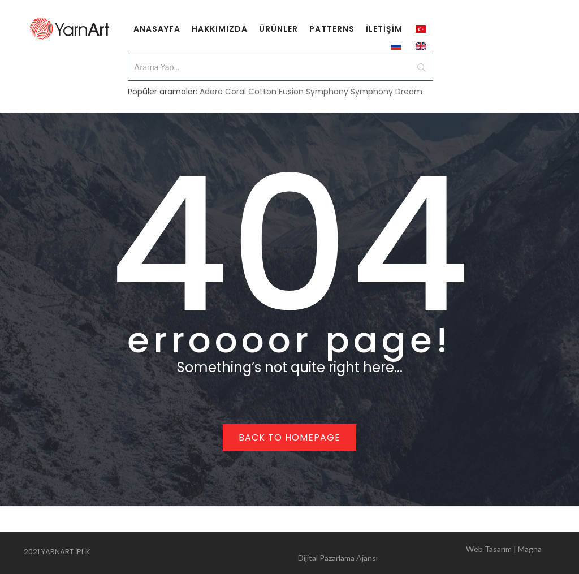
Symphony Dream (386, 91)
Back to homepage (289, 437)
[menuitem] (157, 28)
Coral (235, 91)
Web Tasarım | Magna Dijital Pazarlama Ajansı (420, 553)
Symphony (327, 91)
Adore (211, 91)
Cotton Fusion (276, 91)
